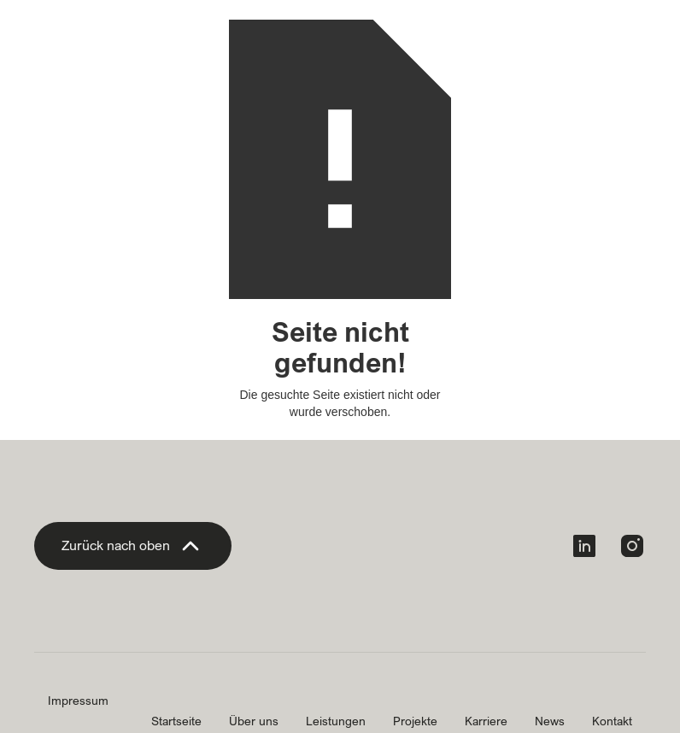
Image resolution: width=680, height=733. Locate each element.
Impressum (78, 700)
